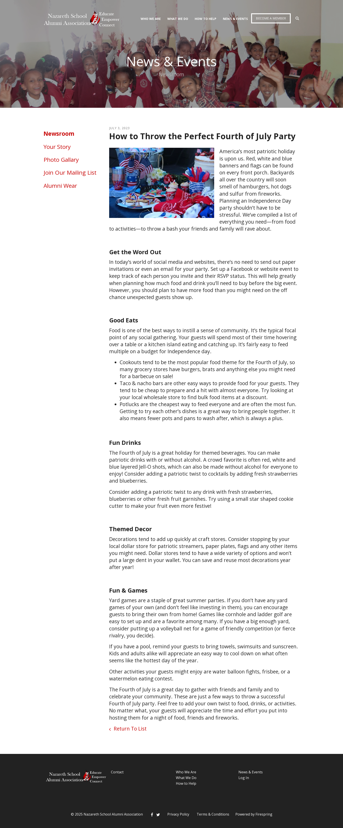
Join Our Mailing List (70, 172)
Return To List (129, 728)
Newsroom (59, 133)
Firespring (264, 814)
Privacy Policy (178, 814)
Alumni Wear (60, 186)
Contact (117, 772)
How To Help (205, 19)
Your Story (57, 147)
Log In (243, 777)
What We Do (177, 19)
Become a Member (271, 18)
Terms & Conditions (213, 814)
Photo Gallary (61, 160)
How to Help (186, 783)
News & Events (235, 19)
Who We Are (151, 19)
